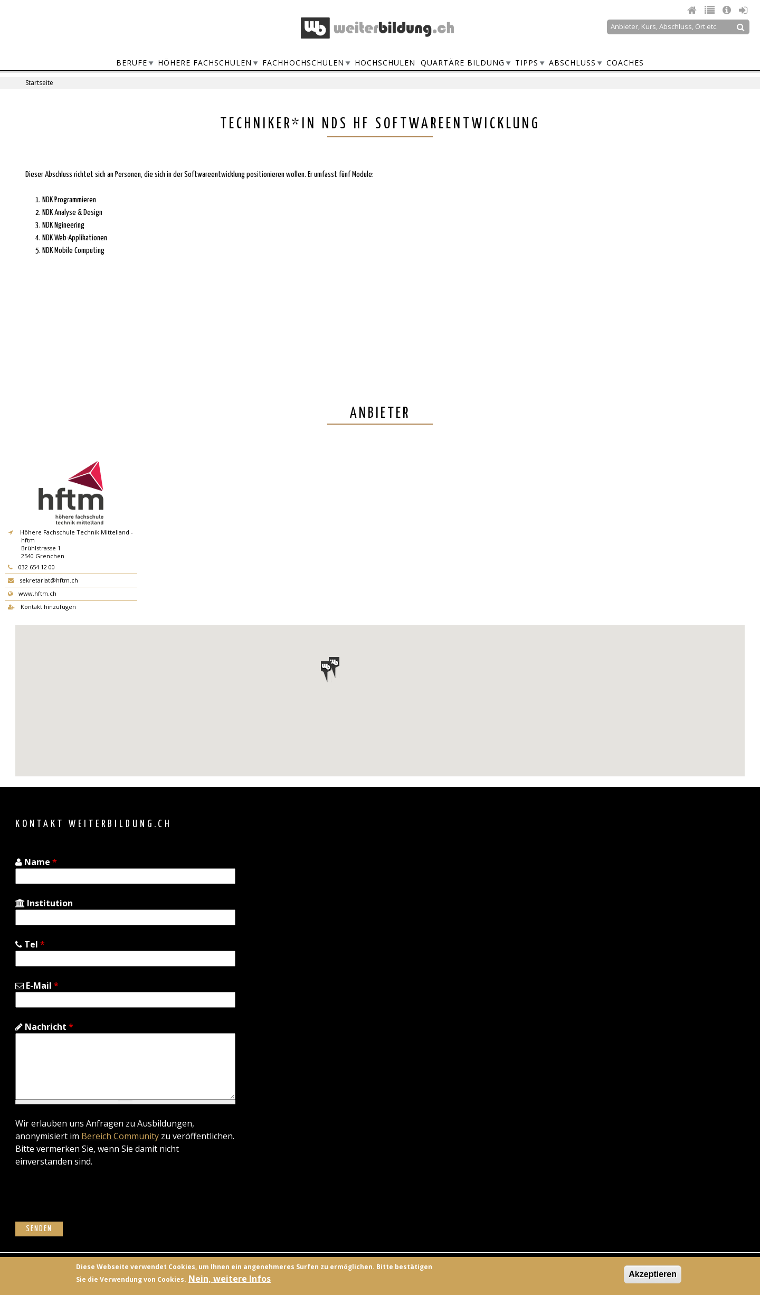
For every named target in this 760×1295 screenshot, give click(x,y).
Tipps (526, 63)
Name (36, 862)
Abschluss (572, 63)
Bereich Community (120, 1136)
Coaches (625, 63)
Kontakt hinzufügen (42, 607)
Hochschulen (385, 63)
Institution (44, 903)
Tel (30, 944)
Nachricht (44, 1027)
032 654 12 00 (31, 567)
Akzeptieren (653, 1274)
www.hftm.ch (32, 593)
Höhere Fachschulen (205, 63)
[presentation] (95, 1201)
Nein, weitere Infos (229, 1278)
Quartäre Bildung (463, 63)
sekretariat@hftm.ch (43, 580)
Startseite (39, 82)
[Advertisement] (557, 246)
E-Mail (37, 985)
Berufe (131, 63)
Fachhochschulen (303, 63)
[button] (334, 667)
